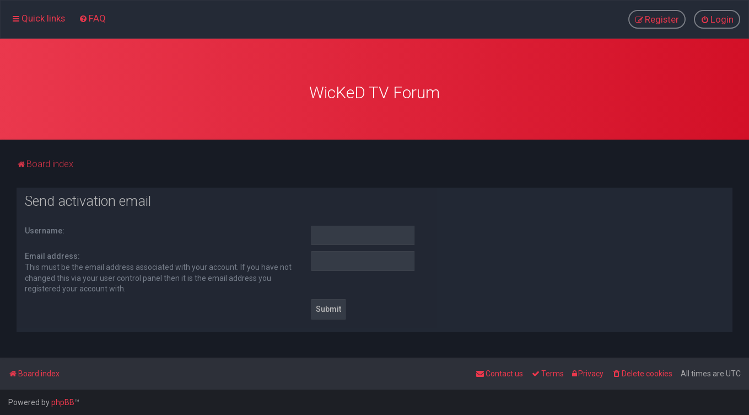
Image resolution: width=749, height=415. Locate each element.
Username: (44, 230)
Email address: (52, 255)
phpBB (62, 402)
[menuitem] (92, 18)
